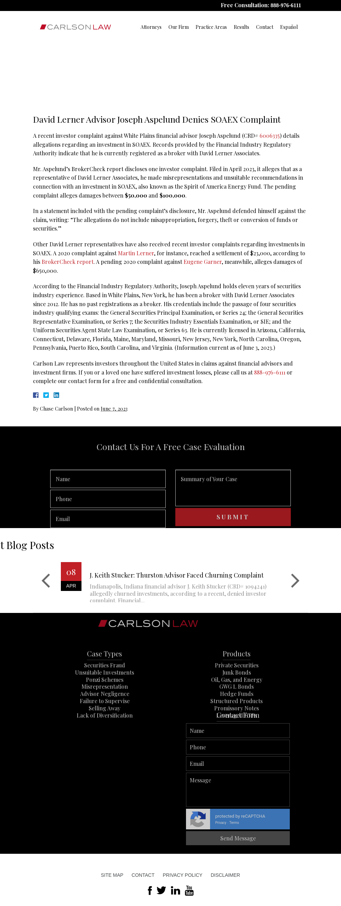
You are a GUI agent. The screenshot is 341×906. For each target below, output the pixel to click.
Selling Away (104, 738)
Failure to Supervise (105, 731)
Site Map (112, 875)
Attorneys (151, 27)
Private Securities (236, 695)
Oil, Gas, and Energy (236, 709)
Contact (264, 27)
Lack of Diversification (105, 745)
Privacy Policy (182, 875)
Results (241, 27)
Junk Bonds (236, 702)
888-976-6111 (286, 5)
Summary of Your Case (233, 511)
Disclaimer (225, 875)
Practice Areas (211, 27)
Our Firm (178, 27)
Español (289, 27)
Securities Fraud (104, 695)
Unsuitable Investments (104, 702)
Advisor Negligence (104, 723)
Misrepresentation (104, 716)
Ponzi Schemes (104, 709)
